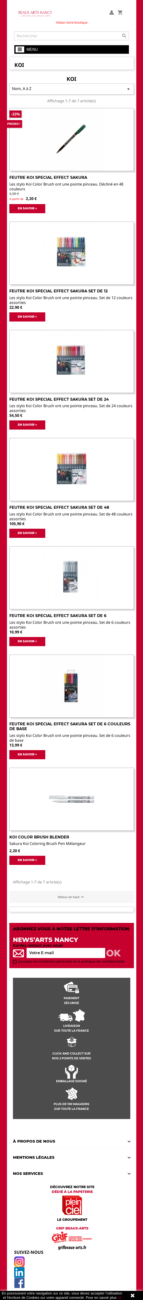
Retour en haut (71, 897)
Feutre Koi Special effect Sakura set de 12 (58, 291)
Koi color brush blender (39, 837)
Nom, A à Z (71, 89)
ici (119, 1297)
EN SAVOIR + (27, 208)
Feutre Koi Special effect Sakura (48, 177)
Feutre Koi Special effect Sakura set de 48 (59, 507)
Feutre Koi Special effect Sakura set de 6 (57, 615)
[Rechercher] (71, 36)
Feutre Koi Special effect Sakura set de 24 (59, 399)
